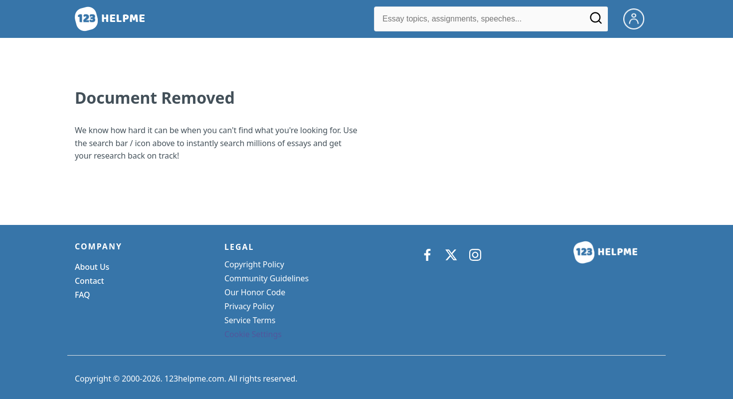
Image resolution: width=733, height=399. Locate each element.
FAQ (82, 294)
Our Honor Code (254, 292)
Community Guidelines (266, 278)
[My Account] (637, 17)
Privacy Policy (249, 306)
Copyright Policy (254, 264)
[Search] (595, 21)
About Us (92, 266)
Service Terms (249, 320)
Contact (89, 280)
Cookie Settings (253, 334)
